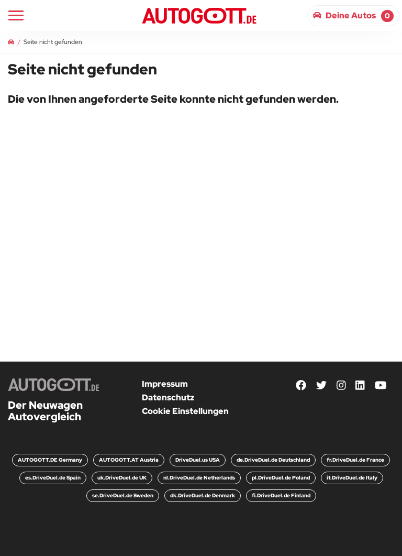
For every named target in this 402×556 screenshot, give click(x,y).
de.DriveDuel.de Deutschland (273, 459)
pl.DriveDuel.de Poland (281, 477)
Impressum (165, 383)
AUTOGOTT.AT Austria (129, 459)
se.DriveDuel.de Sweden (122, 495)
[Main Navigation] (16, 15)
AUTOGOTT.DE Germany (50, 459)
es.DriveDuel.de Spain (53, 477)
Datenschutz (168, 397)
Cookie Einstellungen (185, 411)
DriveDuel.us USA (197, 459)
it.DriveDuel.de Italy (352, 477)
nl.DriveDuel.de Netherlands (199, 477)
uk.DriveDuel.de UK (122, 477)
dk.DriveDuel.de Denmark (202, 495)
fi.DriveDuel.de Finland (281, 495)
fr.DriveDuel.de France (355, 459)
